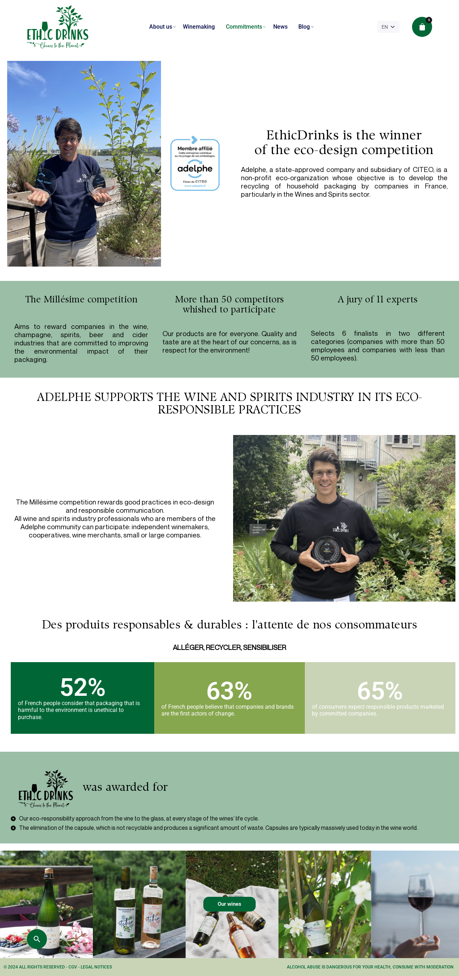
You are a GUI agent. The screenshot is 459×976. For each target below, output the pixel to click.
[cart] (422, 27)
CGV (73, 967)
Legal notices (96, 967)
